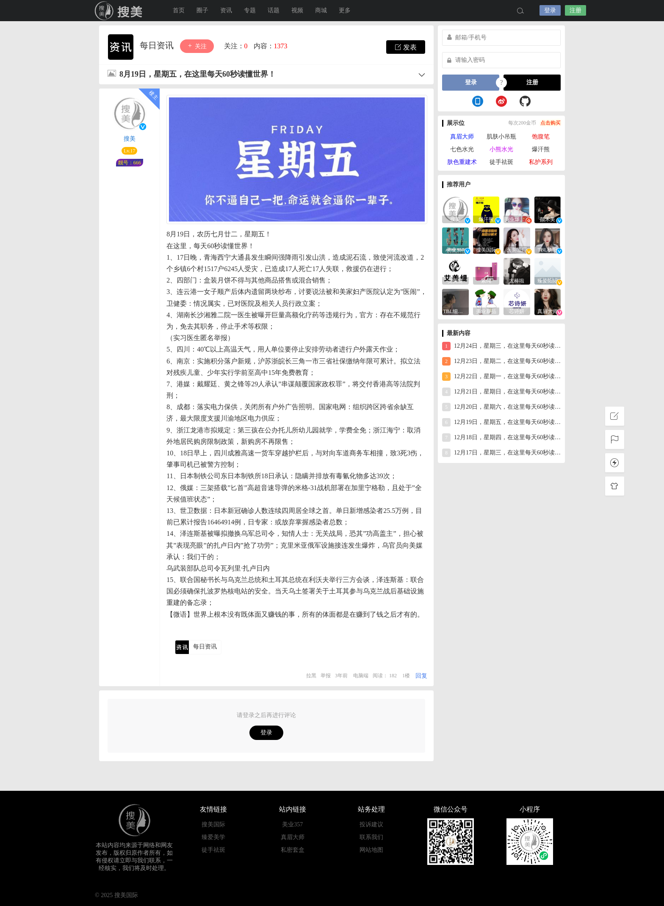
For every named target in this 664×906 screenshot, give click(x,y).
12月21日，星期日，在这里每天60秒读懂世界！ (501, 392)
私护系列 (541, 162)
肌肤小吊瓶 (501, 136)
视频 (297, 10)
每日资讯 (158, 45)
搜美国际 (213, 824)
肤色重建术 (462, 162)
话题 (273, 10)
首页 (179, 10)
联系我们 (371, 837)
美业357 (292, 824)
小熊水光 (501, 149)
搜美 (120, 10)
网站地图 (371, 850)
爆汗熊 (541, 149)
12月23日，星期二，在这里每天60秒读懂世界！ (501, 361)
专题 (250, 10)
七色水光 (462, 149)
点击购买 (550, 123)
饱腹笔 (541, 136)
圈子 (202, 10)
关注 (197, 46)
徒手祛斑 (501, 162)
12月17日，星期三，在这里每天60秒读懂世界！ (501, 453)
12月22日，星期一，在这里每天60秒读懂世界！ (501, 376)
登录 (550, 10)
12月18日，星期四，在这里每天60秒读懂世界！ (501, 437)
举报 (326, 676)
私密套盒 (292, 850)
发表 (406, 47)
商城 (321, 10)
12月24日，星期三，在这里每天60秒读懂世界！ (501, 346)
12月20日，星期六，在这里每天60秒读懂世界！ (501, 407)
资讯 (226, 10)
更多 (345, 10)
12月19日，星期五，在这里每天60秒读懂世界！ (501, 422)
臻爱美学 (213, 837)
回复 (421, 676)
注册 (575, 10)
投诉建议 (371, 824)
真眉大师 (462, 136)
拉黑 (311, 676)
